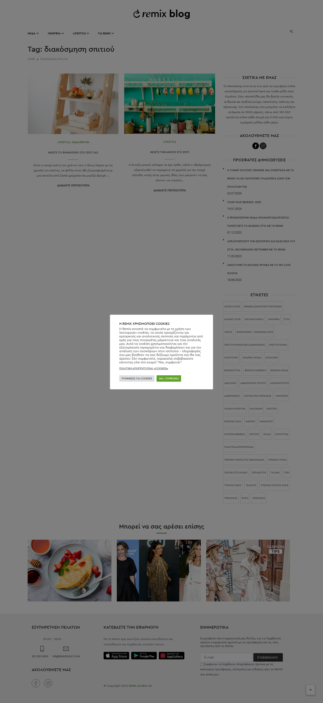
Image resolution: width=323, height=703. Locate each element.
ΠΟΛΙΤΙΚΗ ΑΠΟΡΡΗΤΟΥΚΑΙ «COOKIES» (143, 368)
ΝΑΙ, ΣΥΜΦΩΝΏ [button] (169, 378)
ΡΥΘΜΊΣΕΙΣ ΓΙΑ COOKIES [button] (137, 378)
